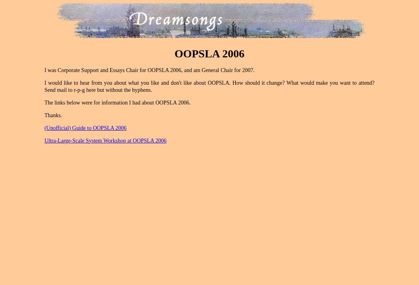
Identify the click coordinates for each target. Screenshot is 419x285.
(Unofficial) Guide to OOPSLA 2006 (85, 128)
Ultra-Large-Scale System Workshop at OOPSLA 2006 (105, 141)
